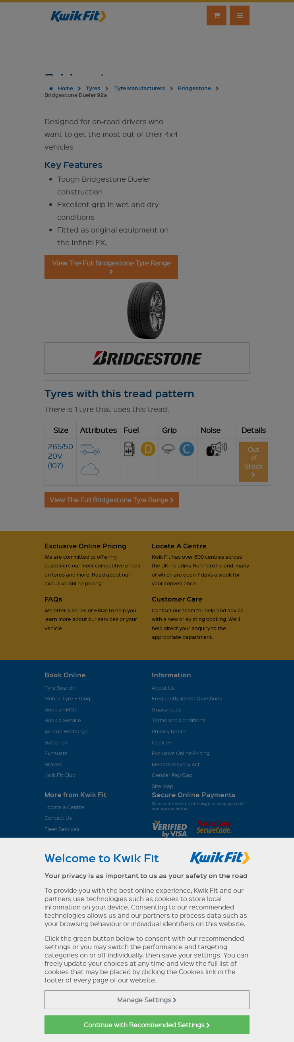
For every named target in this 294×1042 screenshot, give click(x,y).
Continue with (147, 1025)
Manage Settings (147, 1000)
